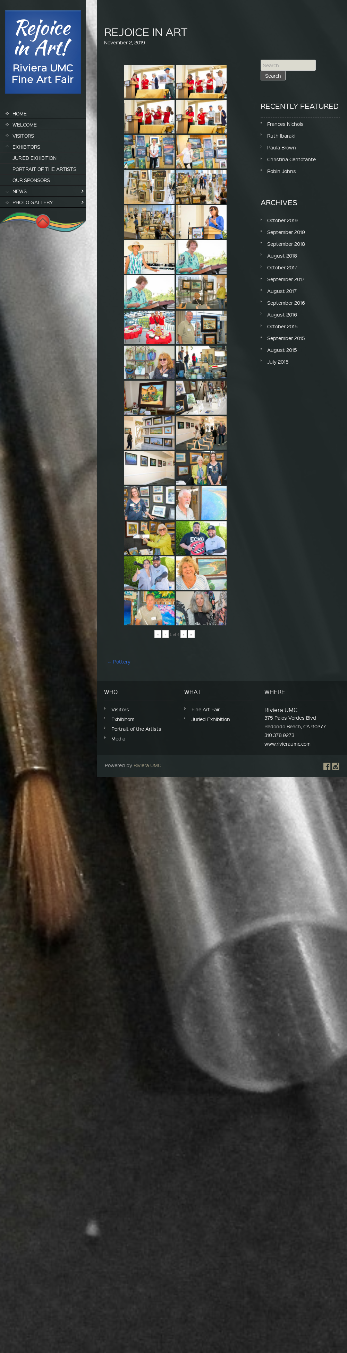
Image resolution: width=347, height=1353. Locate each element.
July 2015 (278, 361)
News (19, 191)
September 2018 (286, 244)
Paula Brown (281, 147)
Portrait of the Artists (44, 169)
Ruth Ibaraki (281, 135)
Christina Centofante (291, 159)
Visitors (23, 135)
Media (118, 738)
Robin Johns (281, 171)
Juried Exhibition (34, 158)
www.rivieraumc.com (287, 743)
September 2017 (286, 279)
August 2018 (282, 255)
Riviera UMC (147, 765)
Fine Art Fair (206, 709)
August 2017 (282, 291)
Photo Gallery (32, 202)
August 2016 (282, 314)
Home (19, 113)
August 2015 (282, 350)
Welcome (24, 124)
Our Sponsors (31, 180)
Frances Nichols (285, 124)
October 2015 (282, 326)
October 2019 (282, 220)
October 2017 (282, 267)
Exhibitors (26, 147)
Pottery (119, 661)
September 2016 (286, 303)
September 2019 (286, 232)
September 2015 (286, 338)
